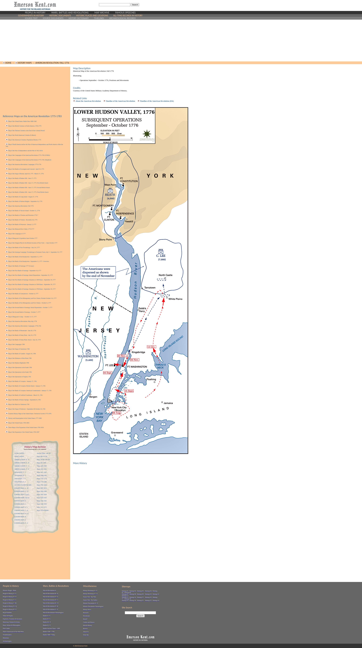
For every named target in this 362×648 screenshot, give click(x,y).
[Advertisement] (80, 40)
